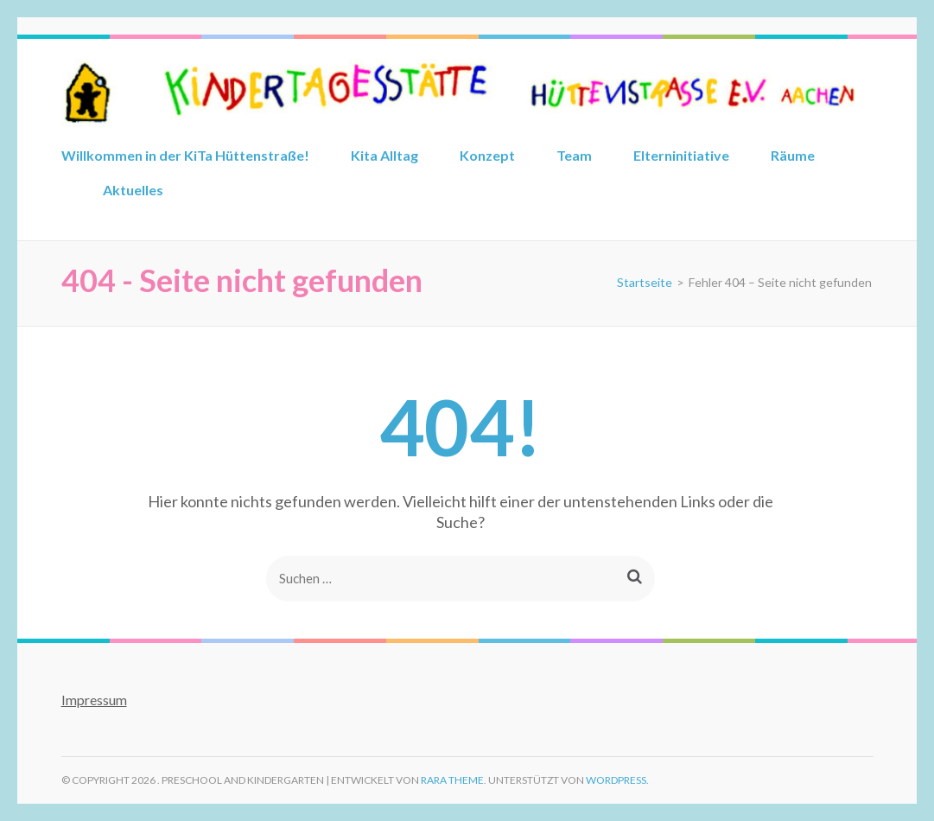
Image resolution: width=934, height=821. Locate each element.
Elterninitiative (681, 155)
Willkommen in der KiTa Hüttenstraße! (185, 155)
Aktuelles (133, 189)
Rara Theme (452, 779)
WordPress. (617, 779)
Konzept (487, 155)
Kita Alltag (384, 155)
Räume (793, 155)
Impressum (94, 699)
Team (574, 155)
